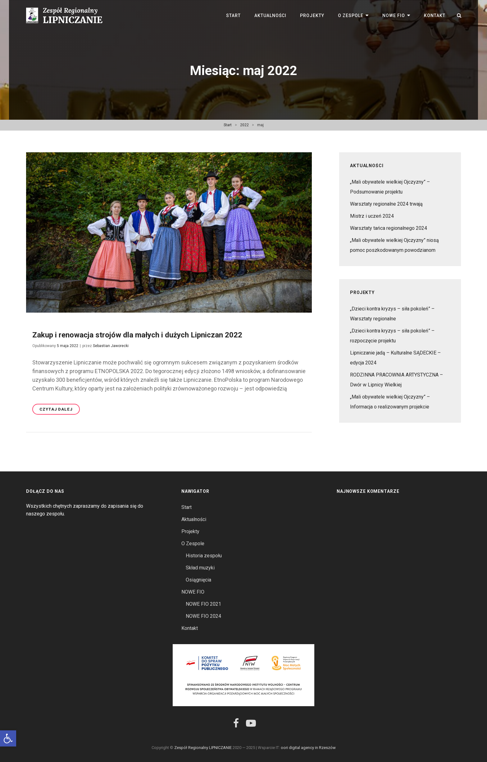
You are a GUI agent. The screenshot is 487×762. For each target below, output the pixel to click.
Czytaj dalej (59, 410)
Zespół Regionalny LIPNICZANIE (203, 747)
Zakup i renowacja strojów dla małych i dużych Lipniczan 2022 (137, 335)
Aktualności (270, 15)
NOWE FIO (393, 15)
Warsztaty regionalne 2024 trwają (386, 204)
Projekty (312, 15)
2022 (244, 125)
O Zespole (350, 15)
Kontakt (434, 15)
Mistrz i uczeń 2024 (372, 216)
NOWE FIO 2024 (203, 616)
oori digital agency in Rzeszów (308, 747)
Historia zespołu (204, 556)
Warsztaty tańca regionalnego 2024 (388, 228)
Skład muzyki (200, 568)
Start (233, 15)
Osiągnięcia (198, 580)
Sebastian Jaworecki (111, 346)
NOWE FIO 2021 (203, 604)
